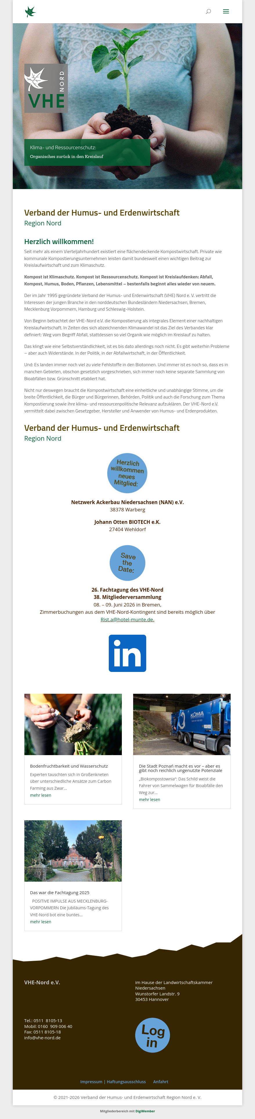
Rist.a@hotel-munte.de (127, 619)
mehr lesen (40, 795)
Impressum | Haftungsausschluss (113, 1081)
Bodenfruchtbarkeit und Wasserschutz (69, 766)
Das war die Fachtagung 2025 (60, 892)
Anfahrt (160, 1081)
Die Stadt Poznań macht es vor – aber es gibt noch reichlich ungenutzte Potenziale (180, 768)
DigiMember (145, 1111)
